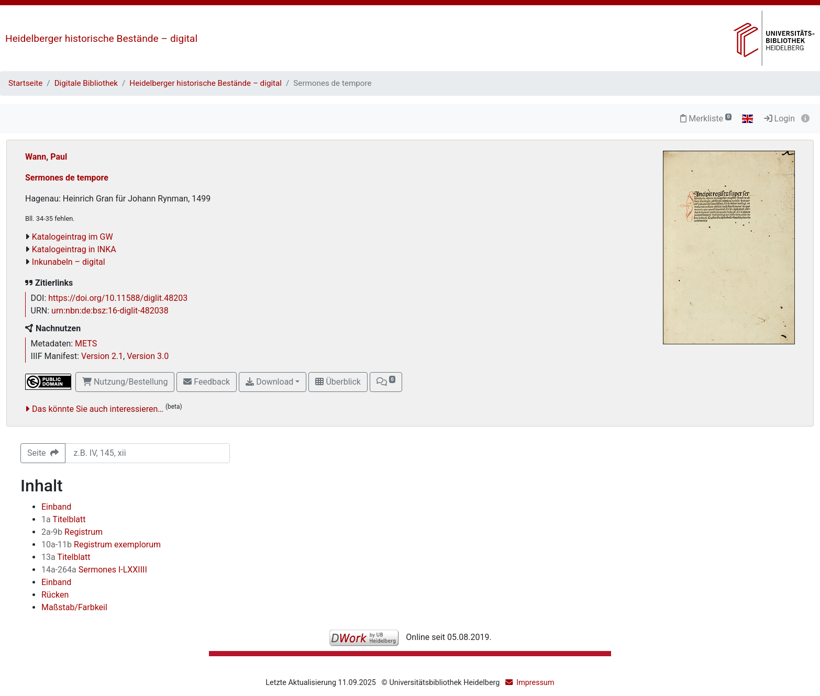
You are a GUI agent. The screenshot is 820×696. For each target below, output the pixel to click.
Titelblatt (63, 519)
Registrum (72, 532)
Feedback (206, 382)
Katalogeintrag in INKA (74, 249)
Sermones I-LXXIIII (94, 570)
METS (86, 344)
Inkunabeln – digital (68, 262)
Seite (43, 453)
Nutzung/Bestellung (125, 382)
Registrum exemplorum (101, 544)
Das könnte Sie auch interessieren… (97, 409)
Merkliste (706, 119)
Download (269, 382)
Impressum (535, 682)
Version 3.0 (148, 356)
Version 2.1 (102, 356)
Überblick (337, 382)
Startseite (25, 83)
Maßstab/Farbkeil (74, 607)
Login (779, 119)
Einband (56, 507)
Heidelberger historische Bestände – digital (101, 38)
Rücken (55, 595)
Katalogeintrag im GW (72, 237)
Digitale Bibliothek (86, 83)
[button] (386, 382)
